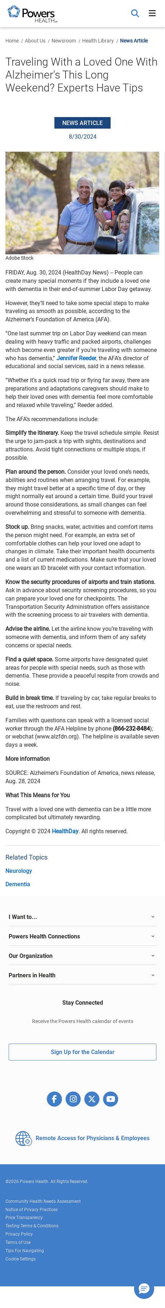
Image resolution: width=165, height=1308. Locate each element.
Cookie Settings (20, 1259)
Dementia (17, 884)
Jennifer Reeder (76, 358)
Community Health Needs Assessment (43, 1201)
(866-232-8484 (131, 728)
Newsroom (64, 41)
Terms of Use (18, 1242)
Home (12, 41)
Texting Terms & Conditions (31, 1225)
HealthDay (65, 831)
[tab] (82, 917)
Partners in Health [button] (32, 975)
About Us (35, 41)
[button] (136, 13)
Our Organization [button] (31, 955)
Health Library (98, 41)
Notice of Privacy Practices (31, 1209)
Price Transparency (24, 1217)
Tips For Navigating (24, 1250)
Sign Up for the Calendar (83, 1052)
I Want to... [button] (23, 917)
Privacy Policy (19, 1234)
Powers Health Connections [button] (44, 936)
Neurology (18, 870)
